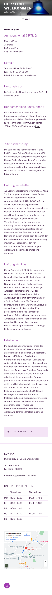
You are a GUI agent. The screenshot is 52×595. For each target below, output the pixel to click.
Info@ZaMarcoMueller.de (23, 475)
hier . (37, 126)
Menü (26, 19)
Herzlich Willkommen (18, 6)
